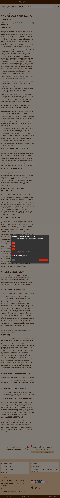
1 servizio (18, 246)
